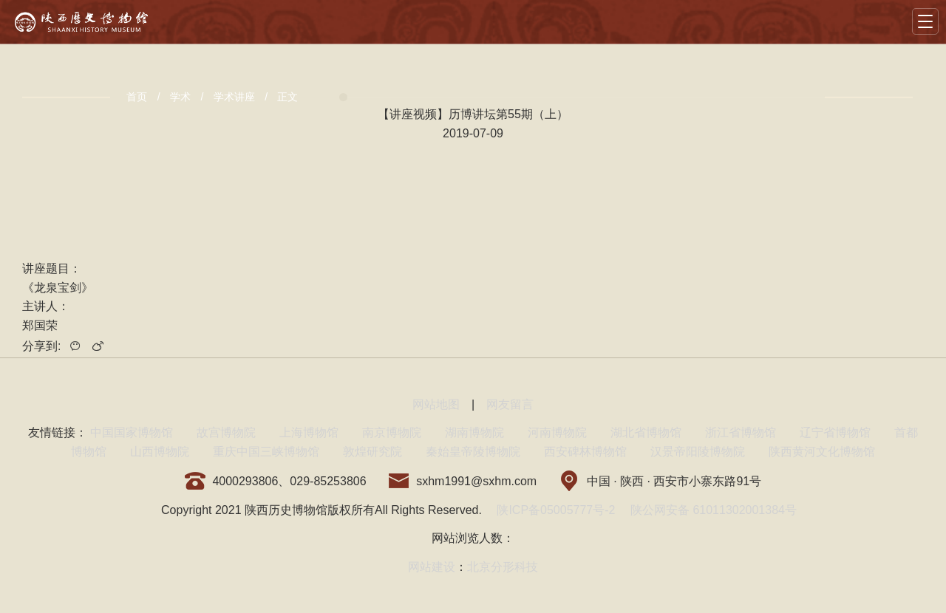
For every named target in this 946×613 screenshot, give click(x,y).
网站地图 (436, 404)
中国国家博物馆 (131, 432)
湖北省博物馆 (645, 432)
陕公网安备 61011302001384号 (713, 510)
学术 (180, 97)
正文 (287, 97)
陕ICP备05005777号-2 (556, 510)
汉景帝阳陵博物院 (697, 451)
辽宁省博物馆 (835, 432)
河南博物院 (557, 432)
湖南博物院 (474, 432)
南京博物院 (391, 432)
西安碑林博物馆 (585, 451)
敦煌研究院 (372, 451)
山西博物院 (159, 451)
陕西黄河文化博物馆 (822, 451)
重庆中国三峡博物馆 (266, 451)
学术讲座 (234, 97)
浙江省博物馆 (740, 432)
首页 (136, 97)
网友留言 (510, 404)
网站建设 (431, 567)
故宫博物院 (226, 432)
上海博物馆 (308, 432)
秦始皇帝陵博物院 (473, 451)
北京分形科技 (502, 567)
